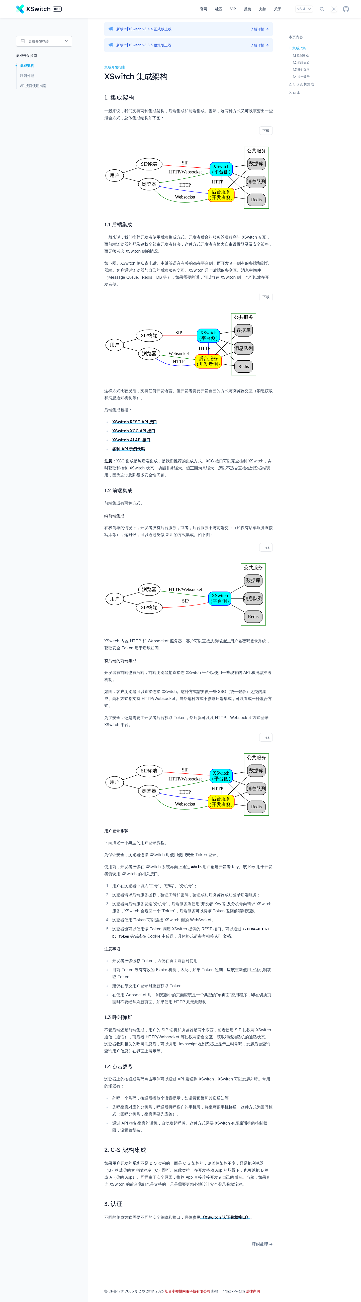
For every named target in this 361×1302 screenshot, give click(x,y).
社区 (218, 9)
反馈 (247, 9)
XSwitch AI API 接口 (131, 439)
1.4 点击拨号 (301, 76)
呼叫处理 (27, 75)
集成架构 (27, 65)
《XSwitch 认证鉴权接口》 (225, 1217)
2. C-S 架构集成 (301, 84)
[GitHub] (346, 9)
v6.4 (304, 9)
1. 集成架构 (297, 48)
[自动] (334, 9)
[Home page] (39, 9)
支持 (262, 9)
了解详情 (259, 29)
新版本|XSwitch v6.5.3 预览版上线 (143, 45)
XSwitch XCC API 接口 (133, 430)
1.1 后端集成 (301, 55)
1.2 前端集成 (301, 62)
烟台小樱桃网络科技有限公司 (187, 1291)
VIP (233, 9)
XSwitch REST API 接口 (134, 421)
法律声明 (253, 1291)
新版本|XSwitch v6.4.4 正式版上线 (143, 29)
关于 (277, 9)
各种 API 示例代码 (128, 448)
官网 (203, 9)
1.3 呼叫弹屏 (301, 69)
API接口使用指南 (33, 85)
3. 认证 (294, 92)
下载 (265, 130)
